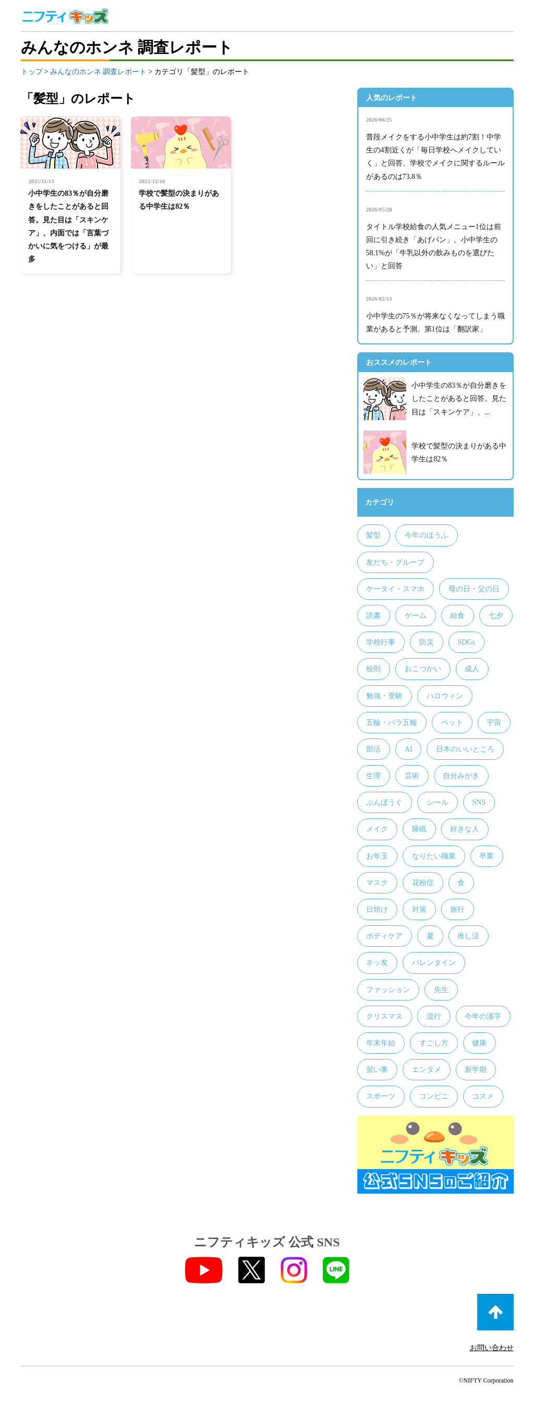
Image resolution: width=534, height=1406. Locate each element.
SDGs (466, 642)
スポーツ (380, 1096)
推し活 (468, 936)
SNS (479, 802)
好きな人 (464, 829)
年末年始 (380, 1043)
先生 (441, 990)
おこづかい (423, 669)
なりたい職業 (434, 856)
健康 (479, 1043)
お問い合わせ (492, 1348)
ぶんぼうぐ (384, 802)
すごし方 (433, 1043)
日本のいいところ (465, 749)
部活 (373, 749)
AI (408, 749)
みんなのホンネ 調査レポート (98, 72)
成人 (472, 669)
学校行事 (380, 642)
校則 (373, 669)
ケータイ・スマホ (395, 589)
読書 (373, 615)
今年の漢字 (483, 1016)
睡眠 (419, 829)
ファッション (388, 990)
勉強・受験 (384, 696)
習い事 (377, 1070)
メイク (377, 829)
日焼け (377, 909)
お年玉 (377, 856)
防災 (426, 642)
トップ (32, 72)
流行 (434, 1016)
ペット (452, 722)
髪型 (373, 535)
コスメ (483, 1096)
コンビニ (433, 1096)
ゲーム (416, 615)
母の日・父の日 (474, 589)
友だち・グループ (395, 562)
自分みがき (461, 776)
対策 (419, 909)
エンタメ (426, 1070)
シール (437, 802)
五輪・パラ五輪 (391, 722)
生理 (373, 776)
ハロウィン (445, 696)
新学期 (476, 1070)
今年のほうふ (426, 535)
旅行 (457, 909)
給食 (457, 615)
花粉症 (423, 883)
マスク (377, 883)
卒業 (486, 856)
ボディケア (384, 936)
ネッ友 (377, 963)
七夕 (496, 615)
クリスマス (384, 1016)
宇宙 (494, 722)
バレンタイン (434, 963)
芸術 (412, 776)
